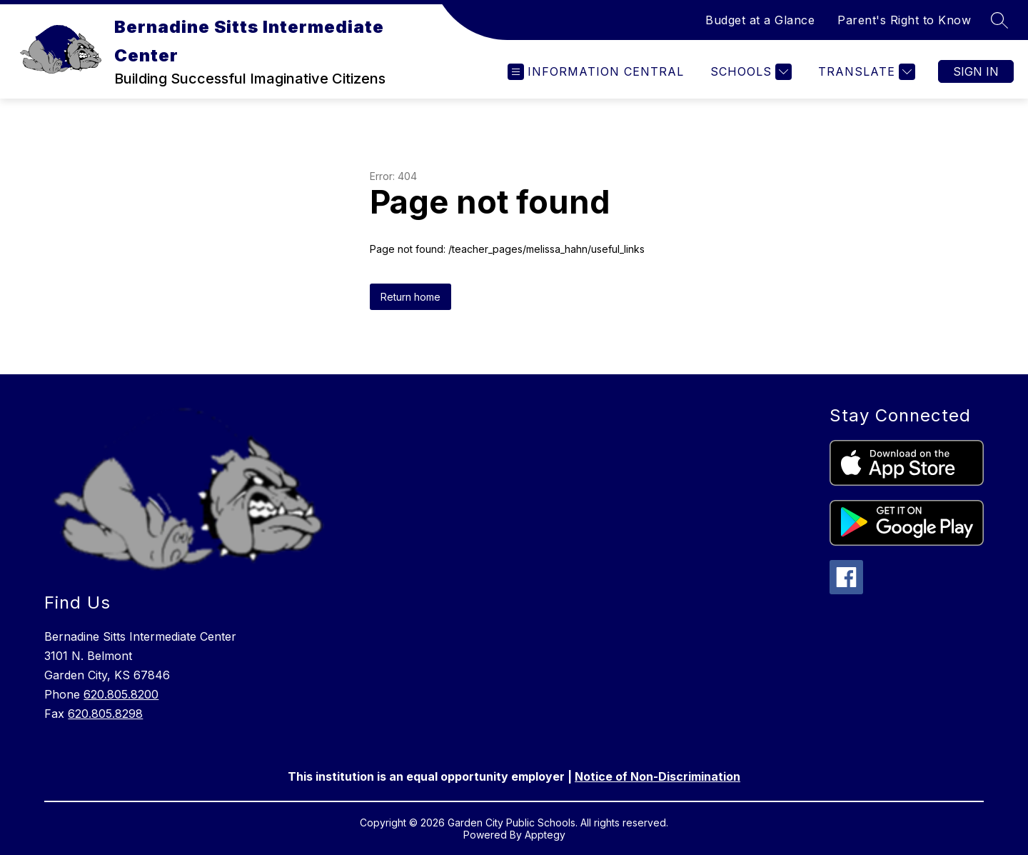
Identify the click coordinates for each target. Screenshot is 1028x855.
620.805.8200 (121, 694)
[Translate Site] (865, 72)
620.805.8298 (105, 713)
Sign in (976, 71)
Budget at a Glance (760, 20)
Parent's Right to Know (904, 20)
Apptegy (545, 835)
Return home (410, 297)
